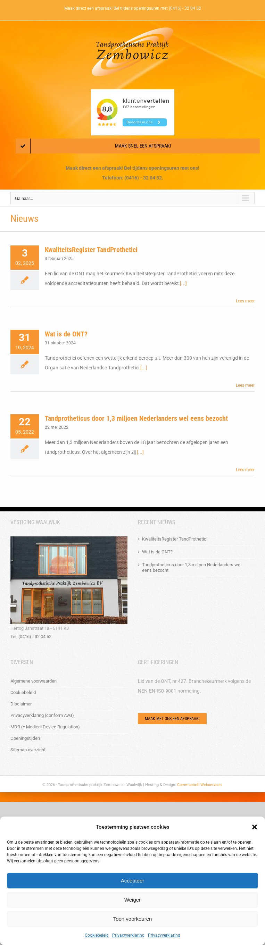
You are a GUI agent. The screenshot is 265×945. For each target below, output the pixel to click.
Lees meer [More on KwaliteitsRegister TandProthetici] (245, 301)
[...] (183, 283)
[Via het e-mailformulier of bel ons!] (172, 718)
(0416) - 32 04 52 (185, 8)
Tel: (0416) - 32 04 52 (30, 636)
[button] (254, 826)
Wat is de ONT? (66, 334)
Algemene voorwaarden (33, 681)
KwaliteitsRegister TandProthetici (91, 249)
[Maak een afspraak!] (138, 146)
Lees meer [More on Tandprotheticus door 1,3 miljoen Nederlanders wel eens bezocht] (245, 469)
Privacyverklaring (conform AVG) (42, 715)
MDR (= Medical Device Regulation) (45, 726)
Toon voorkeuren (132, 919)
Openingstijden (25, 738)
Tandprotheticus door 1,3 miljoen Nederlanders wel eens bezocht (136, 418)
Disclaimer (21, 703)
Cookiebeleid (97, 935)
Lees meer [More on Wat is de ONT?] (245, 385)
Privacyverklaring (128, 935)
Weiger (132, 900)
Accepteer (132, 881)
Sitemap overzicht (27, 749)
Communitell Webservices (200, 785)
